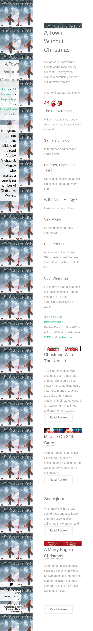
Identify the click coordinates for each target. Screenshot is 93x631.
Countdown (8, 109)
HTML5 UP (17, 597)
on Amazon (65, 337)
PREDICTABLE (54, 322)
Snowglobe (54, 498)
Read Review (58, 417)
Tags (4, 99)
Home (5, 89)
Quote (11, 114)
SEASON (53, 317)
